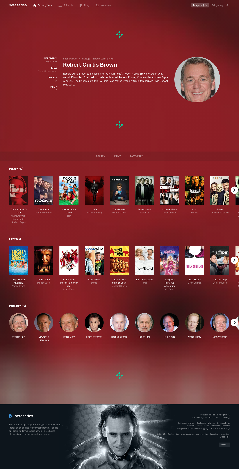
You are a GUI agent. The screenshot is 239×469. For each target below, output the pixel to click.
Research (226, 426)
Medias (206, 426)
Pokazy (100, 156)
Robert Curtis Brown (103, 58)
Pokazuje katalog (207, 415)
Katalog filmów (223, 415)
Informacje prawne (186, 423)
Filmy (117, 156)
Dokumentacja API (199, 417)
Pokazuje (85, 58)
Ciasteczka (201, 423)
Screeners (215, 426)
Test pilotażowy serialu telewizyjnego (193, 428)
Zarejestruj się (200, 5)
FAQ (210, 417)
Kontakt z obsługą (222, 417)
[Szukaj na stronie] (227, 5)
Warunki (211, 423)
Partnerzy (136, 156)
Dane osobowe (223, 423)
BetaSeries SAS (194, 426)
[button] (18, 327)
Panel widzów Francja (220, 428)
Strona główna (70, 58)
